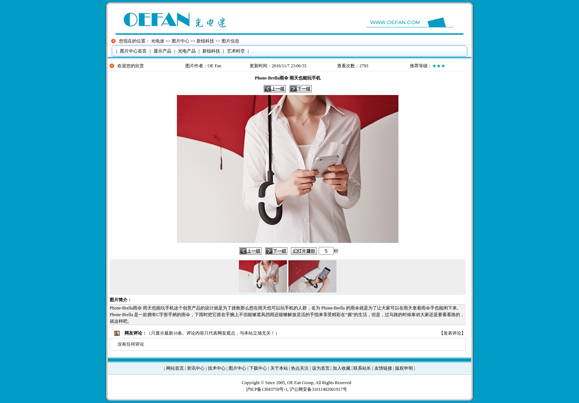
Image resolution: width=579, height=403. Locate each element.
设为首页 (321, 368)
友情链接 (383, 368)
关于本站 (279, 368)
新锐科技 (205, 41)
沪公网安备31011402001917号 (318, 389)
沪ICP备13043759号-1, (268, 389)
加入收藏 (341, 368)
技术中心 (217, 368)
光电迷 (157, 41)
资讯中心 (196, 368)
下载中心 (258, 368)
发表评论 (452, 333)
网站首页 (175, 368)
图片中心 (180, 41)
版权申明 (404, 368)
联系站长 (362, 368)
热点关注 (300, 368)
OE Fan (214, 65)
